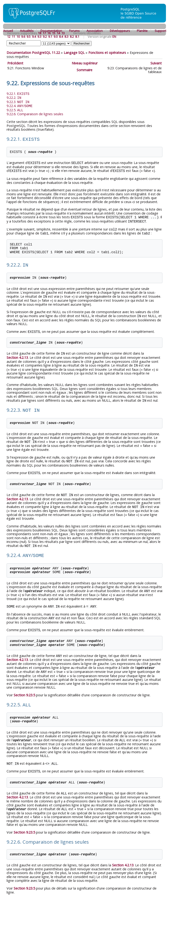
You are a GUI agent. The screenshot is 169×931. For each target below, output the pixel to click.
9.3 (39, 36)
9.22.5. (15, 109)
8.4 (61, 36)
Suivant (156, 63)
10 (18, 36)
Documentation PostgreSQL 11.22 (33, 52)
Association (94, 31)
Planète (142, 31)
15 (53, 33)
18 (39, 33)
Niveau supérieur (85, 63)
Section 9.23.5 (24, 686)
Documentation (51, 31)
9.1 (50, 36)
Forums (74, 31)
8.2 (72, 36)
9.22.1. (18, 93)
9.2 (45, 36)
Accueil (8, 31)
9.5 (29, 36)
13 (63, 33)
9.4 (34, 36)
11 (13, 36)
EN (114, 36)
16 (49, 33)
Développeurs (120, 31)
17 (44, 33)
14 (58, 33)
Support (160, 31)
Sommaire (84, 70)
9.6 (23, 36)
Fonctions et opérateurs (107, 52)
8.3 (66, 36)
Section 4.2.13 (17, 353)
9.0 (56, 36)
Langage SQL (74, 52)
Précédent (15, 63)
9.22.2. (14, 97)
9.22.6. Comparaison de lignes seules (35, 113)
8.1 (77, 36)
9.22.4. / (19, 105)
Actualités (27, 31)
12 (8, 36)
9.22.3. (18, 101)
